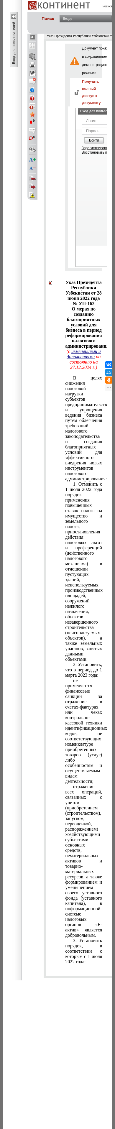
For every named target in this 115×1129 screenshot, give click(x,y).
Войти (94, 140)
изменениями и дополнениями (84, 354)
